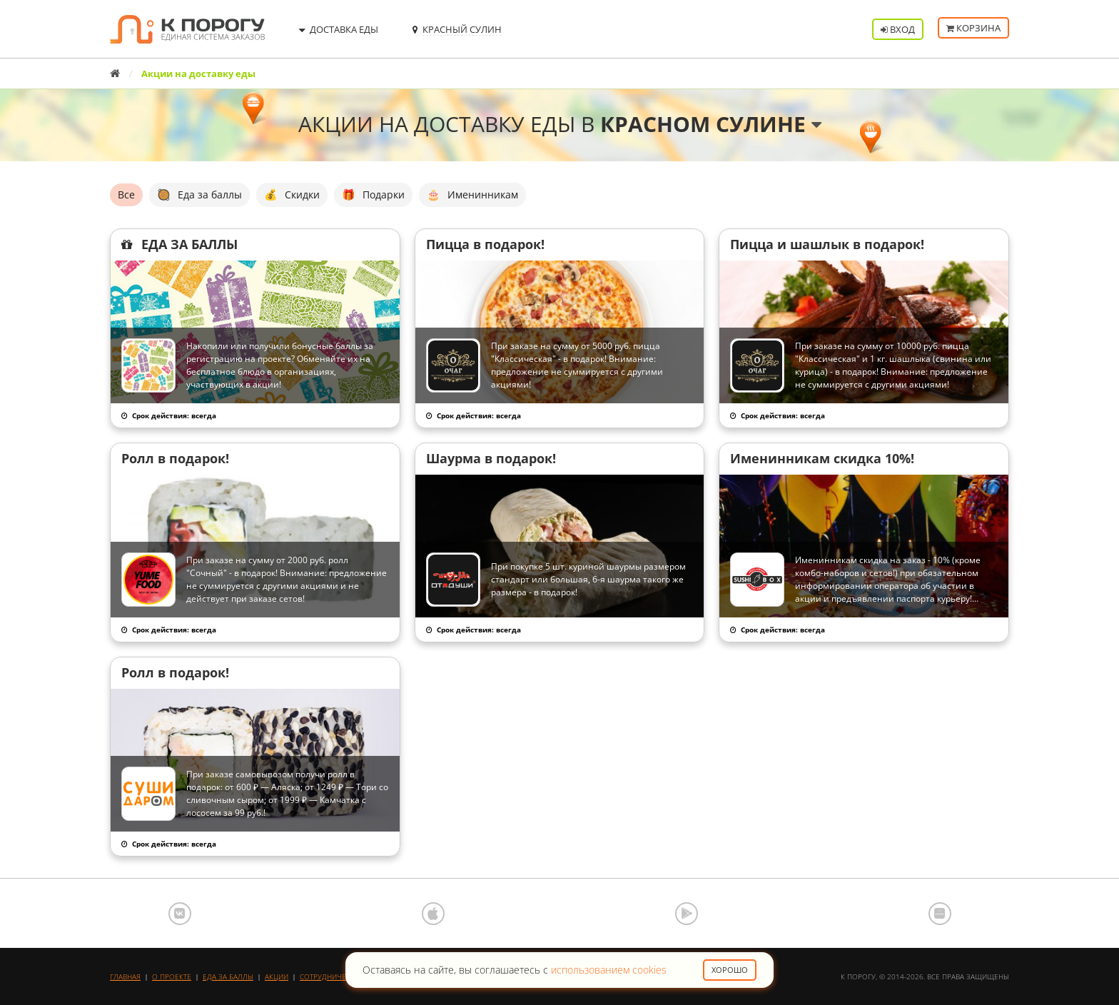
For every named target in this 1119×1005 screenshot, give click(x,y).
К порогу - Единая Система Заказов (187, 29)
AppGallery (939, 913)
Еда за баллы (228, 976)
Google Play (686, 913)
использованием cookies (609, 969)
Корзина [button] (973, 29)
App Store (433, 913)
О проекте (171, 976)
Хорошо (730, 969)
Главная (125, 976)
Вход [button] (898, 29)
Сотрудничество (332, 976)
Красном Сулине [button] (710, 123)
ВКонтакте (179, 913)
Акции (276, 976)
